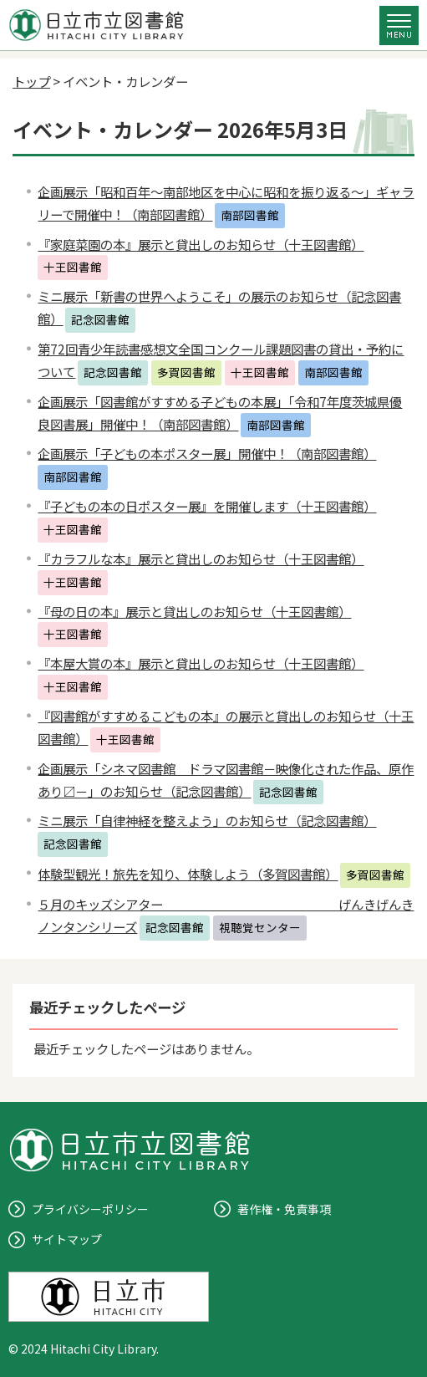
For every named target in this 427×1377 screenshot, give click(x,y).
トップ (31, 81)
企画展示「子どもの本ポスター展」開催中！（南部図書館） (207, 453)
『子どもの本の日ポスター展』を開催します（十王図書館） (207, 506)
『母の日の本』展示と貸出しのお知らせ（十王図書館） (194, 611)
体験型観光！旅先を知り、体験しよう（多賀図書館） (188, 873)
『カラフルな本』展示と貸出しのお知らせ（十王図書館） (200, 558)
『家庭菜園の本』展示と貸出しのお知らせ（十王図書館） (200, 244)
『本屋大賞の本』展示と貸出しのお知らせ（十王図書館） (200, 663)
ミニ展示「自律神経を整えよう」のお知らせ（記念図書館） (207, 820)
